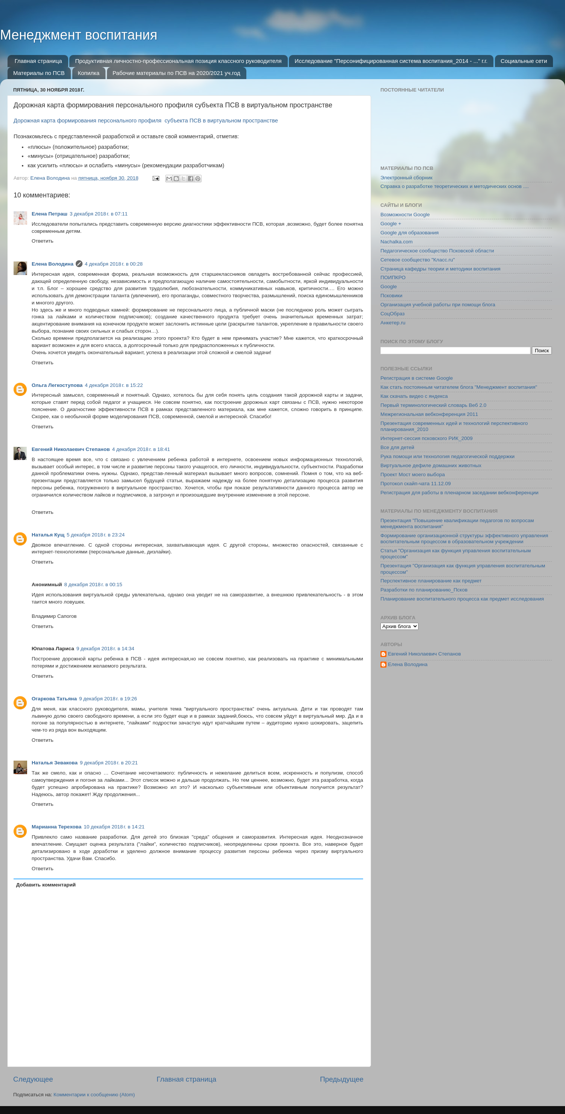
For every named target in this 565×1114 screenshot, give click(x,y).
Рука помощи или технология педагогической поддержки (447, 456)
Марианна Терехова (56, 827)
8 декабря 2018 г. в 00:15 (93, 584)
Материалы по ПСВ (39, 73)
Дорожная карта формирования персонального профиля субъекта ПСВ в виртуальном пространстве (146, 121)
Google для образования (409, 232)
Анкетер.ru (392, 322)
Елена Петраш (49, 214)
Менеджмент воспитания (78, 35)
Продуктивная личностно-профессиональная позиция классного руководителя (178, 61)
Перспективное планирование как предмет (431, 581)
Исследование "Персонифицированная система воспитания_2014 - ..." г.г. (391, 61)
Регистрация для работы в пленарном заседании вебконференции (459, 492)
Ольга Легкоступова (57, 385)
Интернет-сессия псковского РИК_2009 (426, 438)
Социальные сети (524, 61)
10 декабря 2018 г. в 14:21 (114, 827)
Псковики (391, 295)
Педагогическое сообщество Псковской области (437, 251)
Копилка (89, 73)
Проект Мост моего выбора (412, 474)
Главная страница (38, 61)
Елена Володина (52, 264)
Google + (390, 223)
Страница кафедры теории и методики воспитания (440, 269)
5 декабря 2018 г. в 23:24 (96, 535)
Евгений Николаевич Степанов (71, 449)
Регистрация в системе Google (416, 378)
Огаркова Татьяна (54, 698)
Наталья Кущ (48, 535)
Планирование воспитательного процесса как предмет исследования (462, 599)
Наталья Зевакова (55, 763)
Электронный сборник (406, 177)
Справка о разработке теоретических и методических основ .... (454, 186)
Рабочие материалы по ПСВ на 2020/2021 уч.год (176, 73)
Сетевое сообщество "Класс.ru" (417, 260)
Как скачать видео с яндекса (414, 396)
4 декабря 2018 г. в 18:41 (141, 449)
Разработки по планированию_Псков (423, 590)
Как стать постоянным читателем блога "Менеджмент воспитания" (458, 387)
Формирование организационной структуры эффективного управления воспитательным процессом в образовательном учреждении (464, 538)
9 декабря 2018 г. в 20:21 (109, 763)
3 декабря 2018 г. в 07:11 (99, 214)
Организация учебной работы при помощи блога (437, 304)
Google (388, 286)
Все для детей (397, 447)
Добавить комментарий (46, 885)
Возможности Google (405, 214)
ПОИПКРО (393, 277)
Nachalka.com (396, 241)
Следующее (33, 1079)
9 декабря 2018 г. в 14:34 (105, 648)
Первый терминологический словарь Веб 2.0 (433, 405)
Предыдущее (341, 1079)
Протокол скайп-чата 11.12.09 (415, 483)
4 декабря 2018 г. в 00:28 (114, 264)
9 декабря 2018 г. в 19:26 (108, 698)
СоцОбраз (392, 313)
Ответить (42, 241)
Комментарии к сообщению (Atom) (94, 1094)
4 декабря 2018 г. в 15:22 (114, 385)
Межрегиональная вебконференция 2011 (429, 414)
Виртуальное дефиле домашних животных (430, 465)
